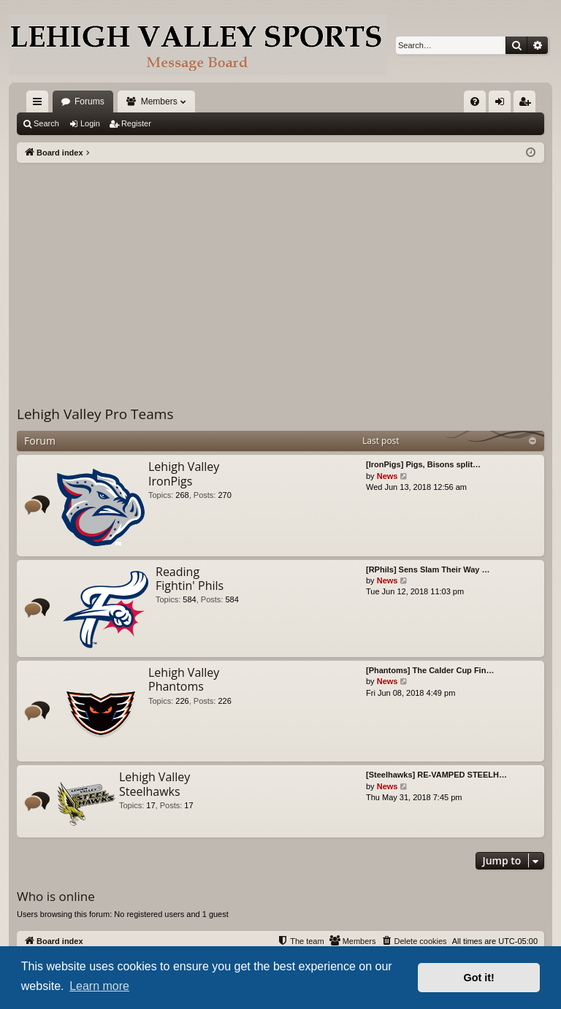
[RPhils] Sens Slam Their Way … (428, 569)
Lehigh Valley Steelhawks (154, 784)
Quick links (40, 104)
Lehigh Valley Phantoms (183, 679)
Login (90, 123)
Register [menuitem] (527, 104)
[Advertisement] (280, 272)
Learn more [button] (99, 986)
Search (46, 123)
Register (136, 123)
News (387, 476)
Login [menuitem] (503, 104)
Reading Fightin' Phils (190, 579)
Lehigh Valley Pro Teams (95, 413)
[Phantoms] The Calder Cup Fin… (430, 670)
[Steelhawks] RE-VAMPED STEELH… (436, 774)
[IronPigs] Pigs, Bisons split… (423, 464)
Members (159, 101)
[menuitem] (475, 101)
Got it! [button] (479, 977)
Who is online (56, 896)
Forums (89, 101)
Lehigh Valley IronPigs (183, 473)
